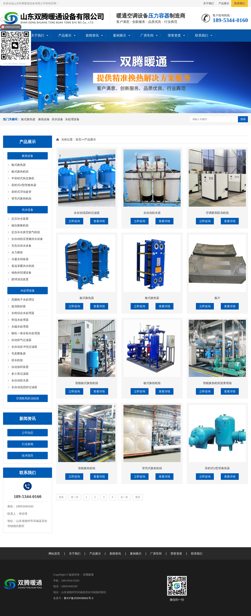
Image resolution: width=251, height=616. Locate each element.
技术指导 (27, 455)
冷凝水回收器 (20, 259)
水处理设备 (72, 119)
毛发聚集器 (18, 353)
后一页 (124, 497)
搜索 (243, 119)
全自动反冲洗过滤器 (24, 346)
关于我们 (208, 3)
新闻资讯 (92, 35)
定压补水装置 (20, 218)
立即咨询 (74, 221)
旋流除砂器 (18, 306)
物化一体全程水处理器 (25, 333)
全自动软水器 (20, 380)
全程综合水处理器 (22, 313)
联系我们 (239, 3)
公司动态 (27, 432)
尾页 (137, 497)
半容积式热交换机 (22, 178)
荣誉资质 (174, 35)
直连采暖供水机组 (22, 265)
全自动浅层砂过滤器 (24, 387)
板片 (217, 298)
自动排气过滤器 (21, 340)
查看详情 (99, 221)
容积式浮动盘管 (21, 191)
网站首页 (54, 553)
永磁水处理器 (20, 326)
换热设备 (44, 119)
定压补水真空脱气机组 (25, 232)
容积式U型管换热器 (23, 185)
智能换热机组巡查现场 (217, 383)
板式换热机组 (20, 171)
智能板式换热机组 (86, 383)
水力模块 (17, 252)
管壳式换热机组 (21, 198)
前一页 (74, 497)
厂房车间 (146, 35)
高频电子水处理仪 (22, 299)
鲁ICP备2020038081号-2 (78, 598)
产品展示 (224, 3)
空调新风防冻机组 (27, 398)
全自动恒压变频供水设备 (27, 239)
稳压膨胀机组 (20, 225)
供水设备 (57, 119)
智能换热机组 (86, 468)
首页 (78, 139)
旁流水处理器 (20, 319)
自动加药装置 (20, 367)
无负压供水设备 (21, 245)
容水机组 (17, 360)
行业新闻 (27, 444)
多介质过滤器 (20, 373)
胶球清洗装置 (20, 279)
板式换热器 (28, 119)
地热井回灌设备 (21, 272)
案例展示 (119, 35)
